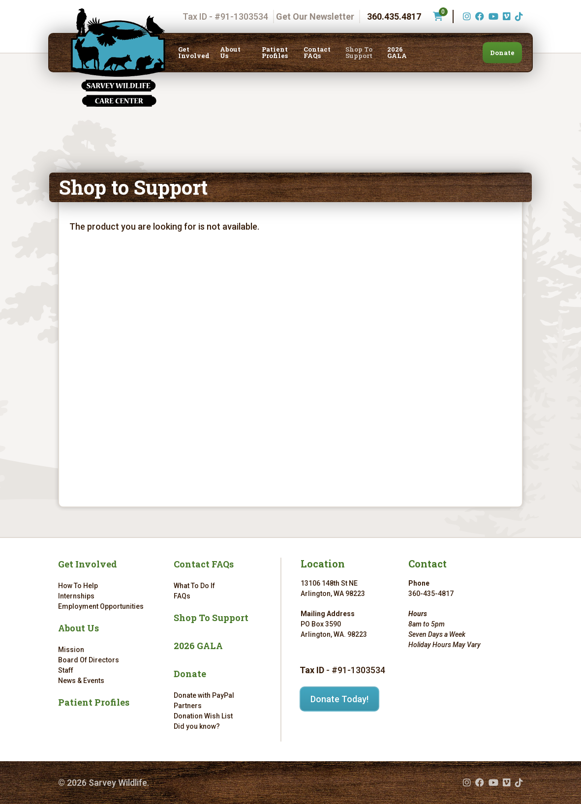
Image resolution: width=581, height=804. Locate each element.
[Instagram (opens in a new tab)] (465, 16)
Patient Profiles (275, 52)
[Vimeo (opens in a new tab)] (505, 16)
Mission (71, 650)
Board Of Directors (88, 660)
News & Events (81, 681)
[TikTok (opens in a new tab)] (518, 16)
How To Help (78, 586)
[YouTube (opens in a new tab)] (492, 16)
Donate (502, 52)
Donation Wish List (203, 716)
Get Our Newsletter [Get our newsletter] (315, 16)
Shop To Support (358, 52)
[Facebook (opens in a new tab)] (478, 16)
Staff (65, 670)
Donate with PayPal (204, 695)
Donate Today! (339, 699)
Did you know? (197, 726)
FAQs (182, 596)
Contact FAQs (317, 52)
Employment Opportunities (101, 606)
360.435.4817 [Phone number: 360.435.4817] (394, 16)
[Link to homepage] (118, 57)
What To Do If (194, 586)
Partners (188, 706)
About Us (230, 52)
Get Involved (194, 52)
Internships (76, 596)
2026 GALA (397, 52)
